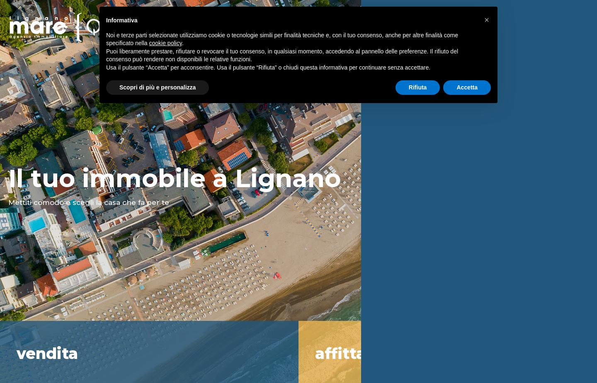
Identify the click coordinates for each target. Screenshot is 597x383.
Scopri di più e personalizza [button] (157, 87)
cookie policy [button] (165, 43)
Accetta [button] (467, 87)
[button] (486, 19)
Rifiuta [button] (418, 87)
